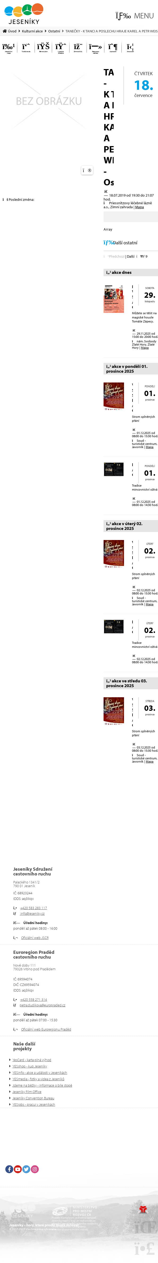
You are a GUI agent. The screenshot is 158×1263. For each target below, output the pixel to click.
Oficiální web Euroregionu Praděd (46, 1029)
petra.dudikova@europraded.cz (42, 1005)
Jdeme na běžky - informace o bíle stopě (42, 1085)
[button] (135, 15)
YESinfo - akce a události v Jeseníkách (39, 1072)
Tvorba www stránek (143, 1210)
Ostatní (54, 31)
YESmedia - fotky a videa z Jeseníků (38, 1079)
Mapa (139, 207)
